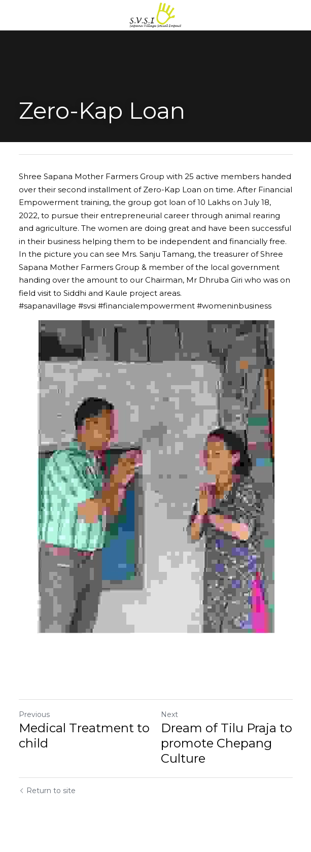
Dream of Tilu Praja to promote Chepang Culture (226, 743)
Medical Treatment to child (84, 736)
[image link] (155, 14)
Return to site (47, 790)
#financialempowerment (146, 306)
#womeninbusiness (234, 306)
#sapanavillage (47, 306)
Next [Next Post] (169, 714)
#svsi (87, 306)
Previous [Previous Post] (34, 714)
